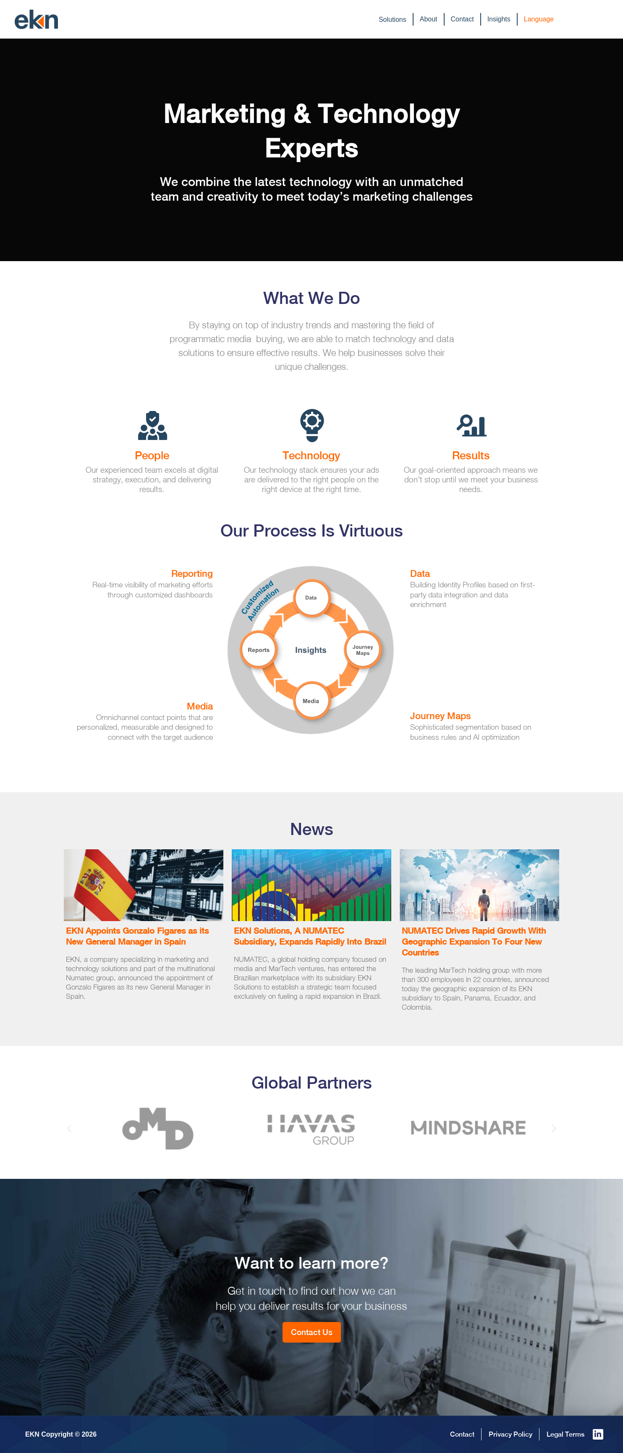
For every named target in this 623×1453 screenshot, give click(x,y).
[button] (69, 1128)
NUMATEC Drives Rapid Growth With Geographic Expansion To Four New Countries (474, 941)
